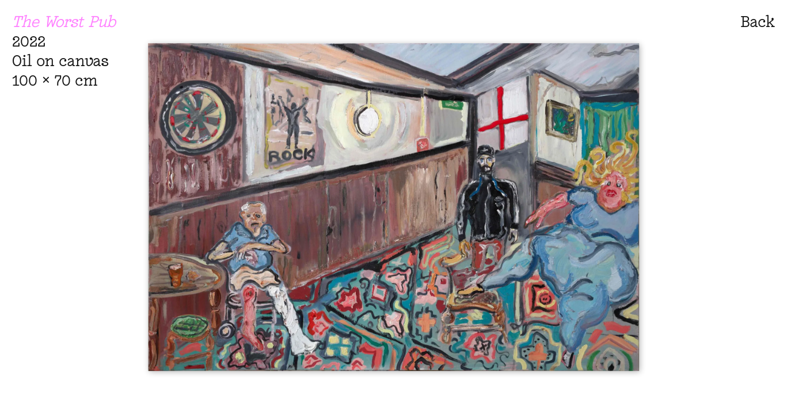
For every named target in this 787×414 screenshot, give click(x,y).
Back (757, 21)
